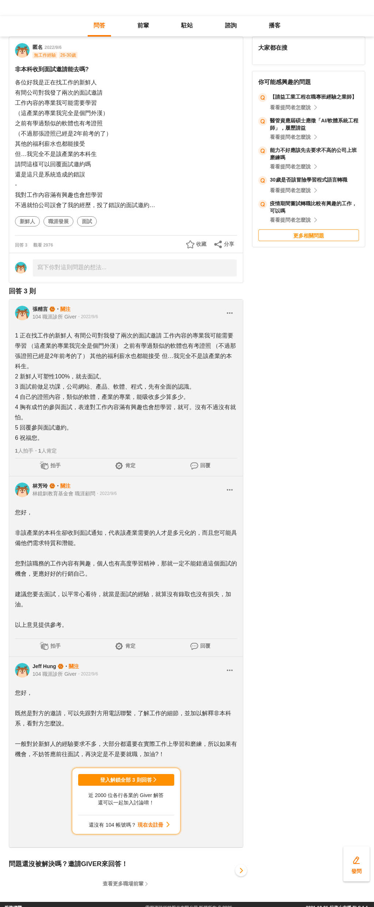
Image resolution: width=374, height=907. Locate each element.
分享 (229, 244)
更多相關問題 (308, 236)
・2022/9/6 (87, 316)
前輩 (143, 25)
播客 (274, 25)
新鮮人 (27, 221)
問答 (99, 25)
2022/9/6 (53, 47)
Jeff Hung (44, 666)
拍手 (55, 465)
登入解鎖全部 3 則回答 (126, 780)
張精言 (40, 309)
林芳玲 (40, 486)
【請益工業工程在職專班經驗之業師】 (313, 97)
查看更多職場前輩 (123, 884)
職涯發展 (58, 221)
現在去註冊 (150, 825)
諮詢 (231, 25)
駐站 (187, 25)
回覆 (205, 465)
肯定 (130, 465)
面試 (87, 221)
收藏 (201, 244)
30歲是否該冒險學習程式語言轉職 (308, 180)
